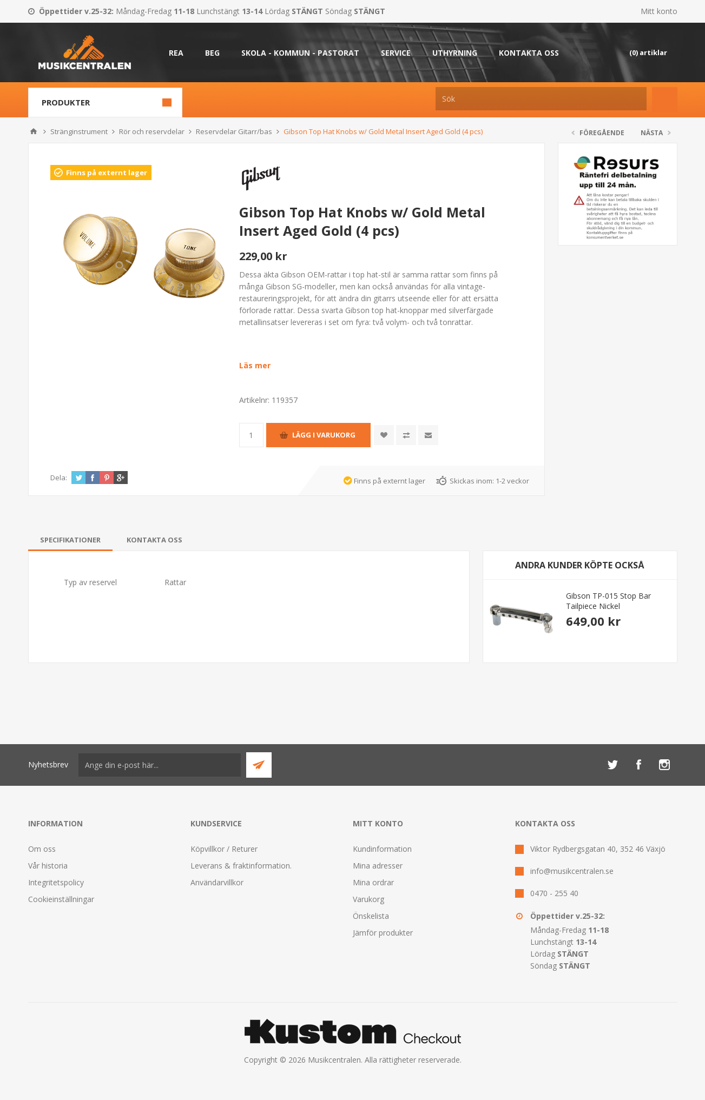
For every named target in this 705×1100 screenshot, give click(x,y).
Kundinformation (382, 849)
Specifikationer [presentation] (70, 540)
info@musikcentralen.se (572, 871)
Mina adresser (378, 865)
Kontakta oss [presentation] (154, 540)
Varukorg (368, 899)
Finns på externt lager (106, 172)
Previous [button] (497, 565)
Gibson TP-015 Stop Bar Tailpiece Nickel (608, 601)
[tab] (70, 539)
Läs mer (255, 365)
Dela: (58, 477)
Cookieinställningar (61, 899)
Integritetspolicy (56, 882)
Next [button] (663, 565)
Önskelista (371, 916)
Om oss (42, 849)
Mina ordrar (373, 882)
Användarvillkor (216, 882)
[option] (580, 618)
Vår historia (48, 865)
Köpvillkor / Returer (224, 849)
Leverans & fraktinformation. (241, 865)
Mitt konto (659, 11)
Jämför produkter (383, 932)
